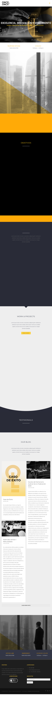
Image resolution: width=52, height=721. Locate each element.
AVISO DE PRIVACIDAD (35, 691)
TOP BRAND (29, 691)
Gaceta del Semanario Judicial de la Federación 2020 (37, 484)
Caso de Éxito (8, 499)
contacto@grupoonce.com (34, 669)
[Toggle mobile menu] (49, 3)
